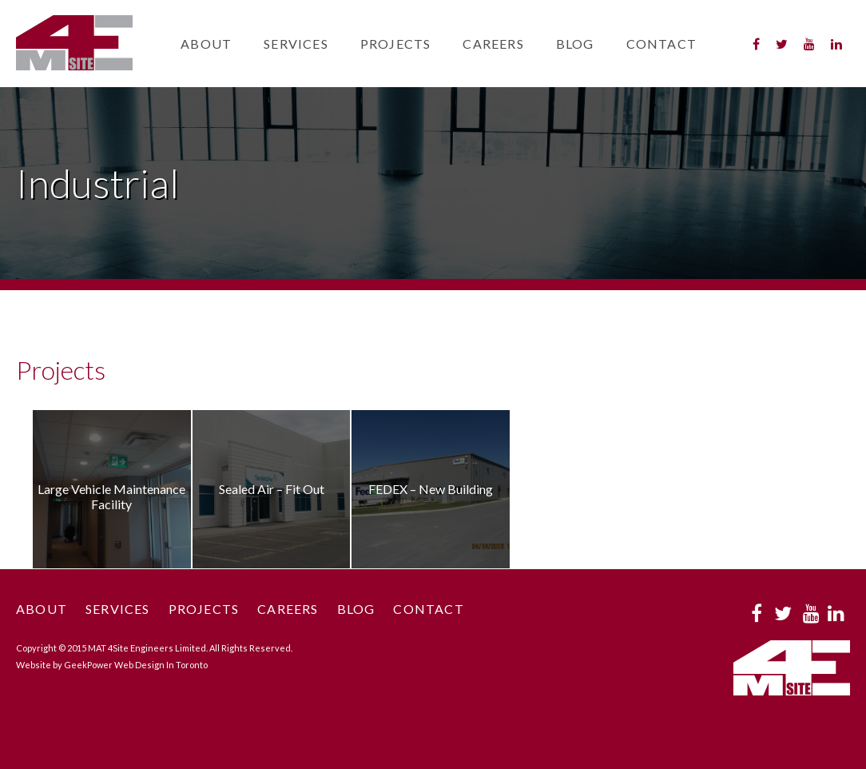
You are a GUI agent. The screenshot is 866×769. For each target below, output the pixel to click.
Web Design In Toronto (161, 664)
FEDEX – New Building (430, 488)
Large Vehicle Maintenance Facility (111, 496)
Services (296, 43)
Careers (493, 43)
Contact (661, 43)
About (206, 43)
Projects (395, 43)
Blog (575, 43)
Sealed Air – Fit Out (271, 488)
